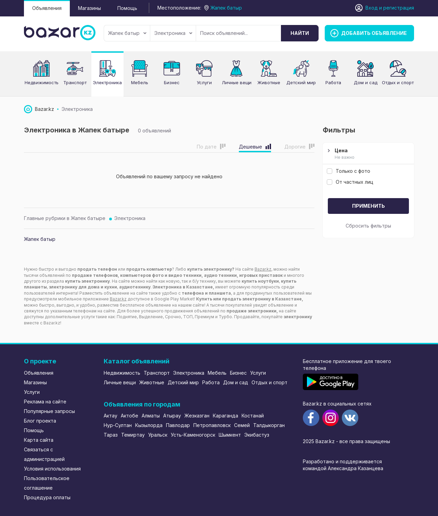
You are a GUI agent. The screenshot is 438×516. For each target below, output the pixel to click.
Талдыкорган (269, 425)
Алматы (151, 415)
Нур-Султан (118, 425)
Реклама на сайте (45, 401)
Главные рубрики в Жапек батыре (64, 218)
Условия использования (52, 469)
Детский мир (183, 382)
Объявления (47, 8)
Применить (368, 206)
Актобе (129, 415)
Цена (367, 153)
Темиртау (133, 435)
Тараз (111, 435)
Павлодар (178, 425)
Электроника (173, 33)
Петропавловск (212, 425)
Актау (110, 415)
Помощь (127, 8)
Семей (242, 425)
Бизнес (238, 373)
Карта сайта (38, 440)
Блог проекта (40, 421)
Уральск (157, 435)
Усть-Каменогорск (193, 435)
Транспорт (157, 373)
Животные (151, 382)
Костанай (253, 415)
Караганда (225, 415)
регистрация (398, 8)
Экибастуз (256, 435)
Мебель (217, 373)
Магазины (89, 8)
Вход (371, 8)
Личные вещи (120, 382)
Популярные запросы (49, 411)
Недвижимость (122, 373)
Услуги (32, 392)
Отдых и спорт (269, 382)
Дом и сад (235, 382)
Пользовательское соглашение (46, 483)
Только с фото (348, 171)
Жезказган (196, 415)
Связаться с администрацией (44, 454)
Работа (211, 382)
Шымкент (230, 435)
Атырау (172, 415)
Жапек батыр (127, 33)
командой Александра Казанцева (343, 468)
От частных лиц (350, 182)
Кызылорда (149, 425)
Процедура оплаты (47, 497)
